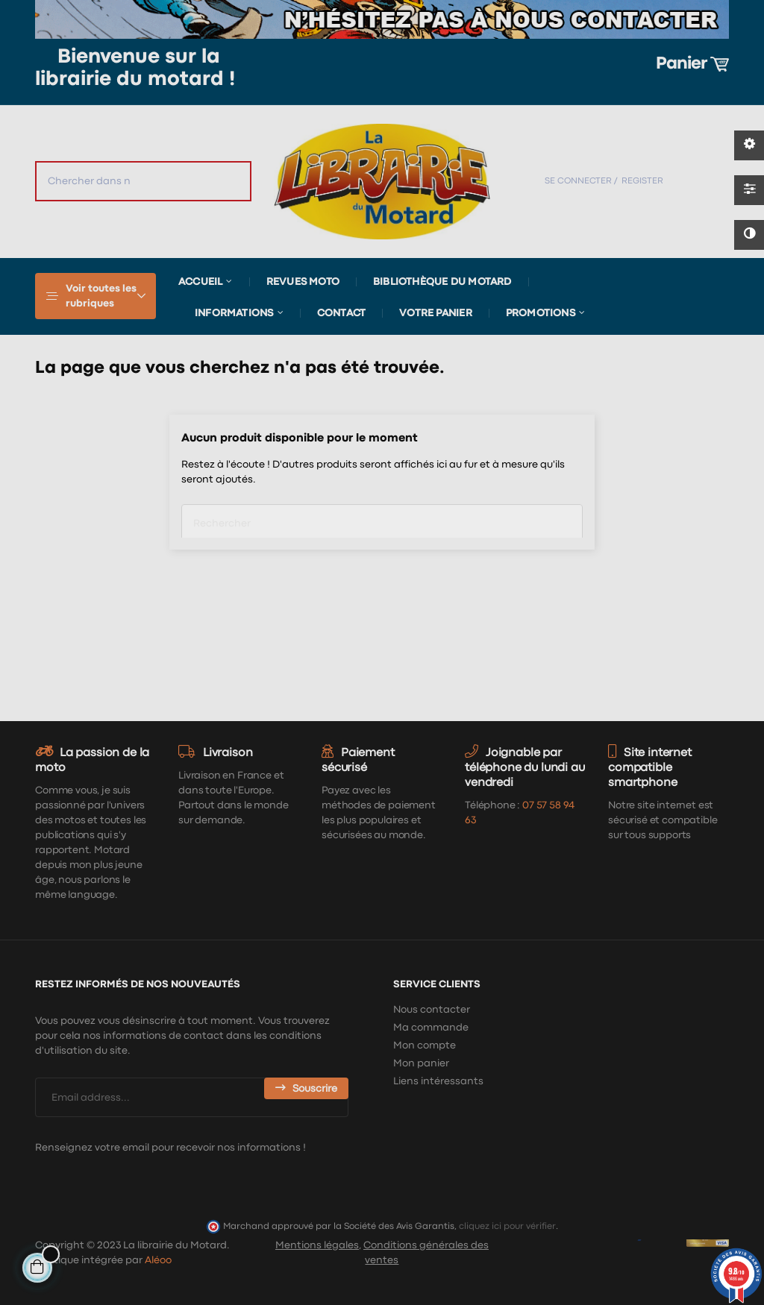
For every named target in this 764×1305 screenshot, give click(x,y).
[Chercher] (382, 518)
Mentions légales (317, 1245)
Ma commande (431, 1027)
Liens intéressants (438, 1081)
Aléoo (158, 1260)
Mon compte (424, 1045)
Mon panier (421, 1063)
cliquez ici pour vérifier (507, 1226)
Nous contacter (431, 1009)
